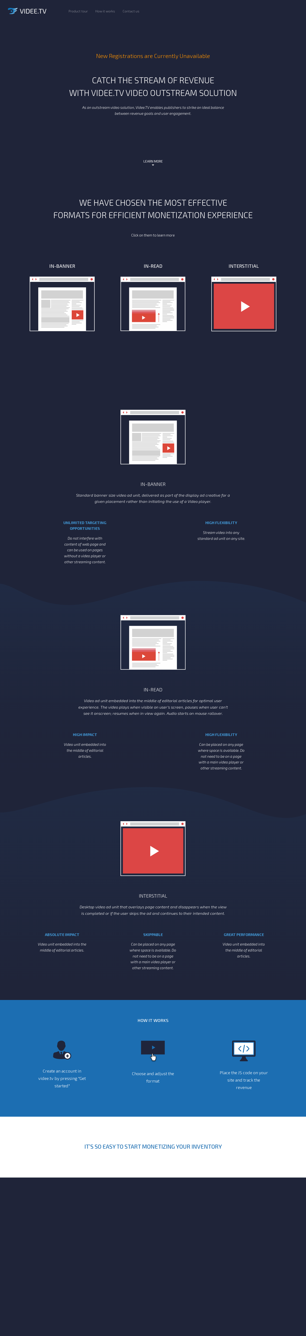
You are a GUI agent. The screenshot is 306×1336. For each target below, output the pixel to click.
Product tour (78, 11)
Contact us (131, 11)
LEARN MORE (153, 161)
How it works (105, 11)
